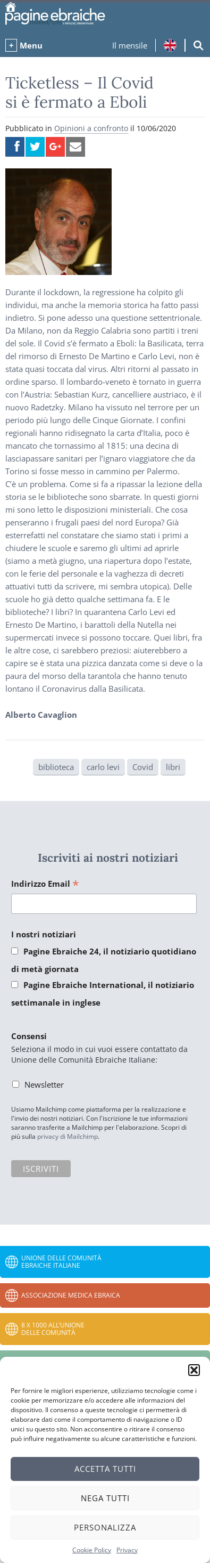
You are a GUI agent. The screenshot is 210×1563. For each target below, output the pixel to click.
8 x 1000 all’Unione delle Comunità (53, 1329)
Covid (142, 767)
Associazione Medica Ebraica (70, 1295)
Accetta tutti (105, 1468)
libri (173, 767)
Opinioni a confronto (91, 128)
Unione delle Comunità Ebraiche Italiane (61, 1261)
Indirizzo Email (45, 884)
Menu (31, 45)
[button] (194, 1370)
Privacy (127, 1549)
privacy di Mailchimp (67, 1136)
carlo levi (103, 767)
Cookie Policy (91, 1549)
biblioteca (56, 767)
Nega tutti (105, 1498)
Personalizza (105, 1527)
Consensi (29, 1036)
